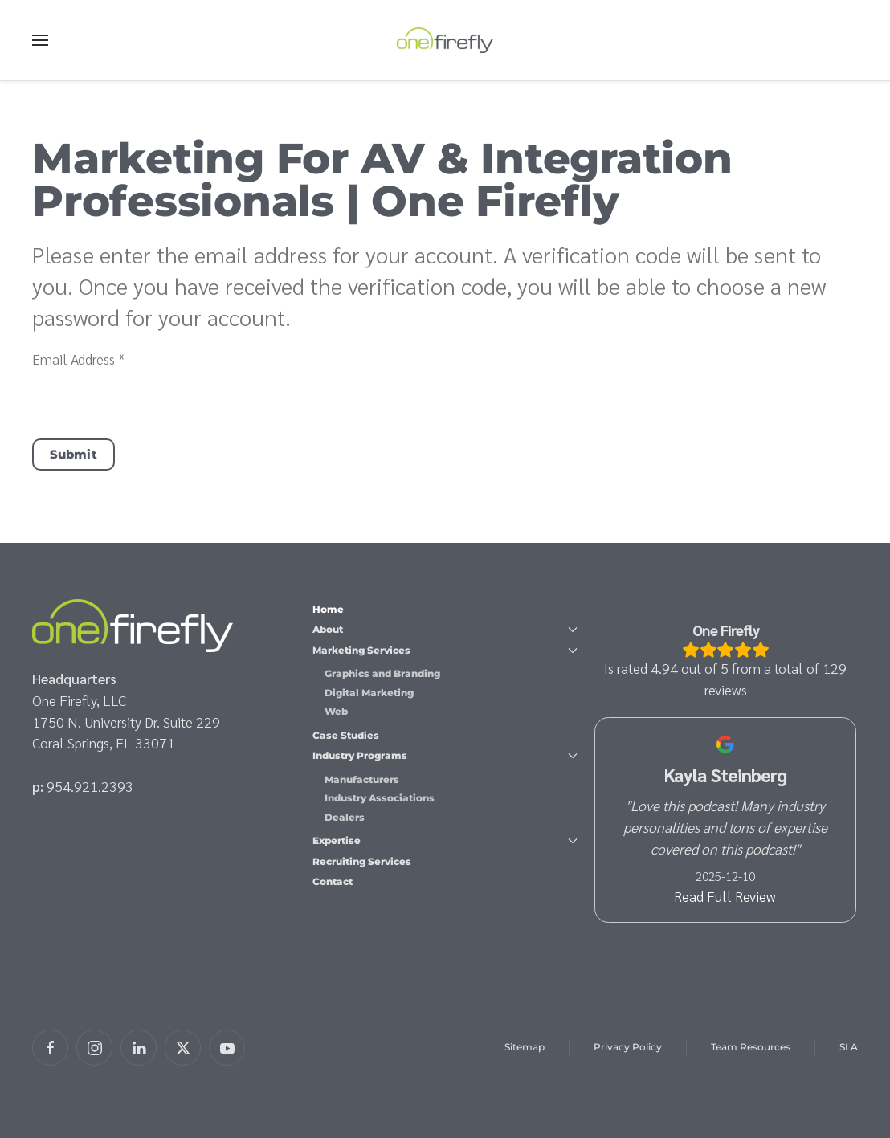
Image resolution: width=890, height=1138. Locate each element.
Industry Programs (444, 755)
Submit (73, 454)
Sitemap (524, 1047)
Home (328, 609)
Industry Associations (380, 798)
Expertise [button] (444, 840)
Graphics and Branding (382, 673)
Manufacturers (362, 779)
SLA (848, 1047)
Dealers (345, 817)
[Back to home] (445, 40)
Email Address (78, 358)
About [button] (444, 629)
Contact (332, 881)
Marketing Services (444, 650)
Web (336, 711)
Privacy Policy (628, 1047)
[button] (40, 40)
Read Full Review (726, 896)
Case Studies (345, 735)
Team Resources (750, 1047)
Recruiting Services (361, 861)
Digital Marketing (369, 693)
